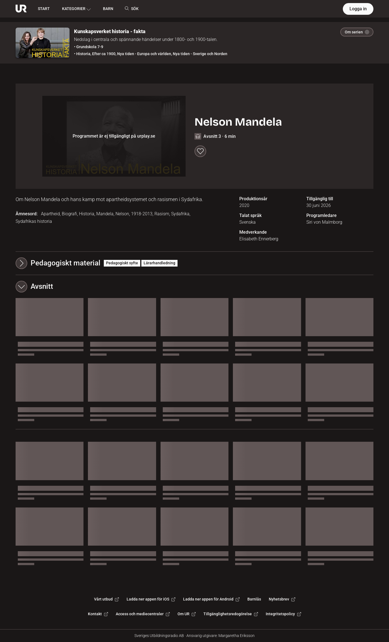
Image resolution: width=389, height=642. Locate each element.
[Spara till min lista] (200, 151)
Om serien (357, 32)
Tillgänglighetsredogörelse (230, 614)
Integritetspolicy (283, 614)
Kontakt (98, 614)
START (44, 8)
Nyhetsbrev (282, 599)
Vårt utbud (106, 599)
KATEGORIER (76, 8)
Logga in (358, 8)
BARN (108, 8)
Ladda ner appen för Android (211, 599)
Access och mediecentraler (143, 614)
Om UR (187, 614)
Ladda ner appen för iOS (151, 599)
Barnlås (254, 599)
